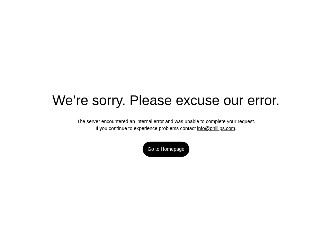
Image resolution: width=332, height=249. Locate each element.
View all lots (220, 108)
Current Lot (110, 107)
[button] (166, 126)
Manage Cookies (283, 188)
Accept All (284, 224)
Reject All (284, 206)
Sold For (106, 139)
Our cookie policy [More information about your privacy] (53, 237)
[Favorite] (232, 118)
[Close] (324, 205)
